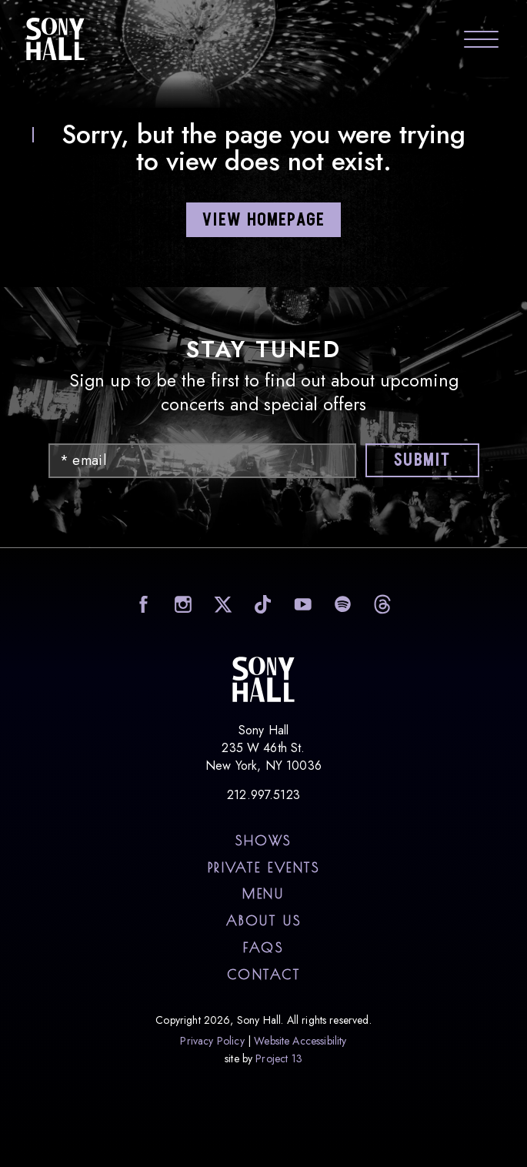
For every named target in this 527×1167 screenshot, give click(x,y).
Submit (422, 461)
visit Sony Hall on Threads (381, 604)
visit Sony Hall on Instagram (181, 604)
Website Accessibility (300, 1040)
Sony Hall (55, 38)
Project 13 (278, 1058)
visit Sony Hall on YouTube (301, 604)
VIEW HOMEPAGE (263, 220)
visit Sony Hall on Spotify (341, 604)
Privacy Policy (212, 1040)
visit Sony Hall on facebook (141, 604)
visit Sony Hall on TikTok (261, 604)
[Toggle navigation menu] (481, 41)
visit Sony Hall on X (221, 604)
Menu (263, 893)
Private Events (264, 867)
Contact (264, 974)
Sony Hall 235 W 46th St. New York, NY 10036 (263, 747)
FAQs (263, 947)
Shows (263, 840)
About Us (263, 920)
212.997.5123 (263, 795)
